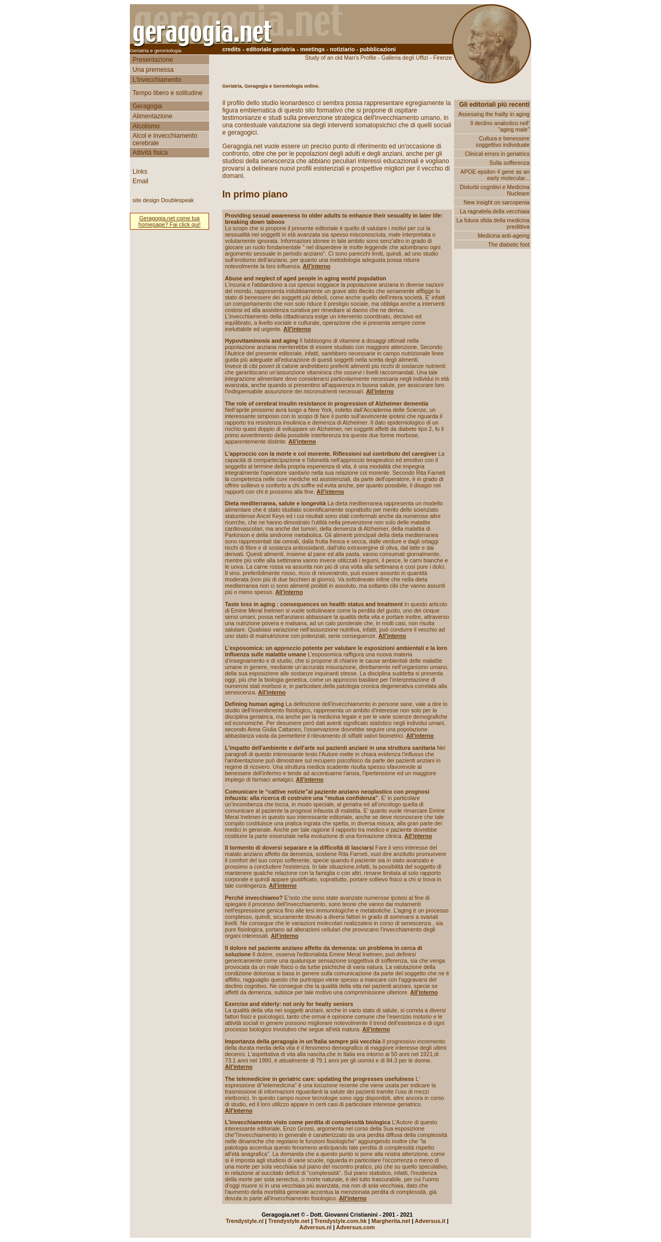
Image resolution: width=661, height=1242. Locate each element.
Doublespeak (177, 200)
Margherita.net (391, 1221)
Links (140, 171)
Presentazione (153, 59)
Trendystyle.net (288, 1221)
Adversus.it (430, 1221)
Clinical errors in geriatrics (497, 153)
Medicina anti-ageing (504, 235)
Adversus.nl (315, 1227)
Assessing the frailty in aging (494, 114)
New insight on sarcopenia (497, 202)
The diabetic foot (509, 244)
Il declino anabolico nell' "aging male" (500, 126)
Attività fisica (150, 152)
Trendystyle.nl (244, 1221)
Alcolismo (146, 126)
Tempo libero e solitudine (168, 93)
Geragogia (147, 106)
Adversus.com (355, 1227)
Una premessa (153, 69)
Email (140, 181)
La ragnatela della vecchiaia (495, 211)
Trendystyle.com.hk (340, 1221)
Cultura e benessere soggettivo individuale (503, 141)
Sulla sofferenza (509, 162)
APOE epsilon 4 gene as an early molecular (495, 174)
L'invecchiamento (157, 79)
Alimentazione (152, 116)
